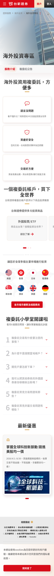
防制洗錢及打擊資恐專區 (17, 531)
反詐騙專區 (9, 534)
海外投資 (20, 13)
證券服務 (8, 13)
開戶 (39, 3)
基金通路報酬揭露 (25, 527)
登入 (49, 3)
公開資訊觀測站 (42, 527)
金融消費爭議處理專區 (26, 534)
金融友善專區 (43, 534)
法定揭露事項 (9, 527)
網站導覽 (22, 537)
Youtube (32, 537)
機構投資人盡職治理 (38, 531)
